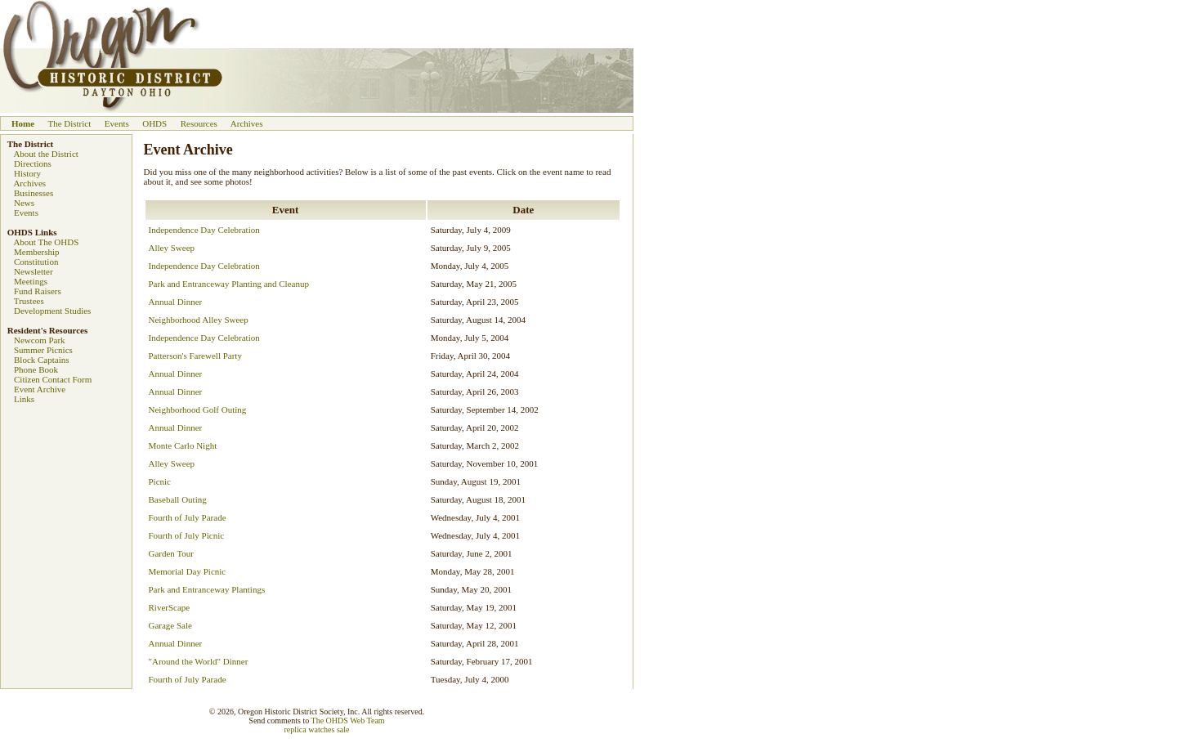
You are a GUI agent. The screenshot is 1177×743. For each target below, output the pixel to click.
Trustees (29, 301)
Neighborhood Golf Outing (198, 409)
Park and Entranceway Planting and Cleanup (229, 284)
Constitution (36, 261)
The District (69, 123)
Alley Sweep (172, 248)
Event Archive (39, 389)
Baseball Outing (178, 499)
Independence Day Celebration (204, 230)
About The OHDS (45, 242)
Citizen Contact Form (53, 379)
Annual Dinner (176, 302)
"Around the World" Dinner (198, 661)
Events (117, 123)
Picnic (160, 481)
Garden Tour (172, 553)
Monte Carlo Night (183, 445)
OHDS (154, 123)
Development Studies (52, 311)
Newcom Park (39, 340)
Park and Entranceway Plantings (207, 589)
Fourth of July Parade (187, 517)
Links (24, 399)
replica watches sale (317, 729)
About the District (45, 154)
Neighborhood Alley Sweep (198, 320)
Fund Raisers (37, 291)
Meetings (30, 281)
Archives (246, 123)
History (27, 173)
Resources (199, 123)
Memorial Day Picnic (187, 571)
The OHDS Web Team (348, 720)
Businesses (33, 193)
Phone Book (36, 369)
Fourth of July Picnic (187, 535)
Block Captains (41, 360)
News (24, 203)
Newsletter (33, 271)
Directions (32, 163)
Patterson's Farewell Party (195, 355)
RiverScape (169, 607)
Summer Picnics (43, 350)
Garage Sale (170, 625)
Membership (37, 252)
